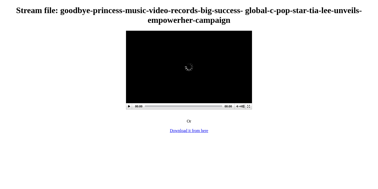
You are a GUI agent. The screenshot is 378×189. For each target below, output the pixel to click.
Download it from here (189, 130)
